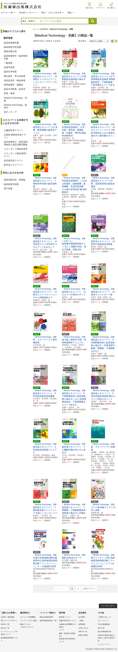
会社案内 (81, 617)
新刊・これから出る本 (51, 12)
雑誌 (70, 12)
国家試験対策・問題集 (14, 180)
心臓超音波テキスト (13, 130)
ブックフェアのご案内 (28, 620)
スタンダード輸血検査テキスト (16, 154)
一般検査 (8, 63)
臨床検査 (44, 29)
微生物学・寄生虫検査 (14, 76)
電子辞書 (8, 188)
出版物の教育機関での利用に (68, 627)
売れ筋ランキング (27, 12)
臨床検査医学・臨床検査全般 (16, 57)
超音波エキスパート (13, 165)
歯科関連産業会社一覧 (48, 620)
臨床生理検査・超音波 (14, 89)
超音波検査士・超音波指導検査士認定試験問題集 (16, 143)
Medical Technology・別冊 (15, 99)
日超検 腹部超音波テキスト (15, 136)
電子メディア (10, 112)
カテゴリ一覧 (7, 12)
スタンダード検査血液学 (16, 149)
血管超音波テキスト (13, 160)
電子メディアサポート (9, 620)
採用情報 (81, 624)
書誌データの (29, 625)
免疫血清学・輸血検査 (14, 80)
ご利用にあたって (104, 617)
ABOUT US (82, 631)
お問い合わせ (83, 628)
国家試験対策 (10, 51)
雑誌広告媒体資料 (46, 617)
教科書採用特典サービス (9, 639)
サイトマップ (103, 620)
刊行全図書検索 (104, 624)
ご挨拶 (80, 620)
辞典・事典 (9, 93)
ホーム (36, 29)
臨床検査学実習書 (12, 47)
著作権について (65, 617)
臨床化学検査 (10, 71)
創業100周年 (83, 635)
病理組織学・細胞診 (13, 84)
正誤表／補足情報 (7, 617)
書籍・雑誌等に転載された (68, 637)
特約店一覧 (5, 624)
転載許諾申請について (67, 620)
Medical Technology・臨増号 (15, 106)
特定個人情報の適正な (107, 638)
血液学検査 (9, 67)
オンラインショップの (10, 633)
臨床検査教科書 (11, 43)
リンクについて (104, 644)
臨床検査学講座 (11, 184)
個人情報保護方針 (104, 631)
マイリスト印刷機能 (27, 617)
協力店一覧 (5, 628)
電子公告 (101, 628)
